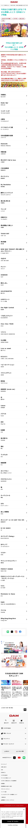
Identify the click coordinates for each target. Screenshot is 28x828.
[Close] (24, 817)
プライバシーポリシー (5, 789)
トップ (2, 5)
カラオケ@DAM (4, 775)
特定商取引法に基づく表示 (6, 786)
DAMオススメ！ (7, 5)
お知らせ (7, 751)
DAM (2, 769)
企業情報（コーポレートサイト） (7, 800)
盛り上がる (22, 18)
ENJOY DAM (13, 5)
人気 (3, 20)
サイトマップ (3, 764)
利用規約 (3, 783)
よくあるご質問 (20, 751)
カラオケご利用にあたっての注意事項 (8, 780)
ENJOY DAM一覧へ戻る (7, 707)
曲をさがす (6, 722)
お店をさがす (14, 722)
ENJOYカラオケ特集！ (6, 18)
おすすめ (15, 18)
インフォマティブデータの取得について (9, 794)
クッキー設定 (3, 791)
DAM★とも (21, 722)
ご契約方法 (3, 797)
